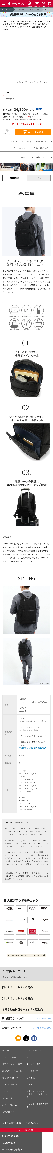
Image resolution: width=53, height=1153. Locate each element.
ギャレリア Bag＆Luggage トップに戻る (29, 141)
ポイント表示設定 (10, 1105)
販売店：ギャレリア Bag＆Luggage (33, 81)
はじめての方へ (33, 1070)
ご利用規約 (31, 1077)
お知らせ (30, 1057)
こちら (35, 1122)
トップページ (6, 9)
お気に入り (7, 133)
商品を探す (7, 1050)
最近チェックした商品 (12, 1064)
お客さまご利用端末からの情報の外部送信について (37, 1094)
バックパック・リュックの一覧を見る (30, 148)
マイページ (7, 1098)
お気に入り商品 (9, 1057)
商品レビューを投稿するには (34, 157)
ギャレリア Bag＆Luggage (14, 976)
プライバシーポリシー (36, 1084)
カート (5, 1091)
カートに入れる (33, 132)
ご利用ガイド (8, 1111)
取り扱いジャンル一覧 (12, 1070)
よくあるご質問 (33, 1064)
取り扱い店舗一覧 (10, 1077)
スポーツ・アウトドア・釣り (29, 9)
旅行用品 (48, 9)
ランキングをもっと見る (42, 1018)
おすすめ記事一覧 (10, 1084)
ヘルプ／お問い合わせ (36, 1050)
